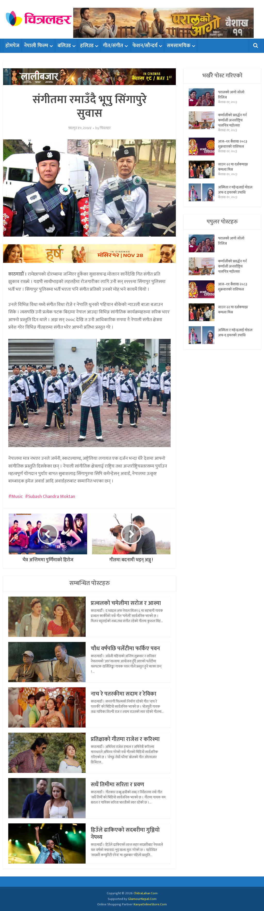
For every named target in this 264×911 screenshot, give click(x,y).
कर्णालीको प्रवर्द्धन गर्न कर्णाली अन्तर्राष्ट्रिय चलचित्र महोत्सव (232, 120)
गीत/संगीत (113, 45)
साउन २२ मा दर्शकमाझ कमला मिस (233, 166)
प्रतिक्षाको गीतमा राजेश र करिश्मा (125, 739)
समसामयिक (179, 45)
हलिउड (87, 45)
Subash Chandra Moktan (51, 496)
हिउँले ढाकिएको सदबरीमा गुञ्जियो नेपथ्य (125, 833)
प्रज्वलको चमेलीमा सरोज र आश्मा (126, 603)
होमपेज (12, 45)
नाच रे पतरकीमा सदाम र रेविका (123, 694)
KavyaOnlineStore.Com (150, 904)
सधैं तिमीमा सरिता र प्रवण (117, 784)
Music (17, 496)
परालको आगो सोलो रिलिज (231, 94)
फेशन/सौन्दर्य (145, 45)
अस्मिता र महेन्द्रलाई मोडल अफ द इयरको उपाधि (235, 189)
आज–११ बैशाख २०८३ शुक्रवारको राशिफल (232, 143)
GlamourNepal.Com (142, 899)
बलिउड (64, 45)
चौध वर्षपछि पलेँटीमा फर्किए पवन (125, 648)
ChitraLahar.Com (146, 893)
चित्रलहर (105, 128)
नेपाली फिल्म (36, 45)
